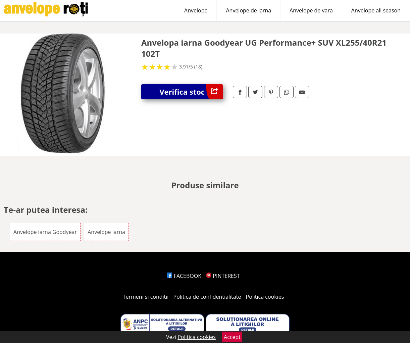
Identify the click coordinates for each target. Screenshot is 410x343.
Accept (232, 337)
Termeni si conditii (146, 296)
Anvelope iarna (106, 232)
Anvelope (195, 10)
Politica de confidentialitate (207, 296)
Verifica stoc (191, 91)
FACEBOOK (184, 276)
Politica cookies (265, 296)
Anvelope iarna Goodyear (45, 232)
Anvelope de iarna (248, 10)
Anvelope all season (376, 10)
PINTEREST (223, 276)
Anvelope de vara (311, 10)
